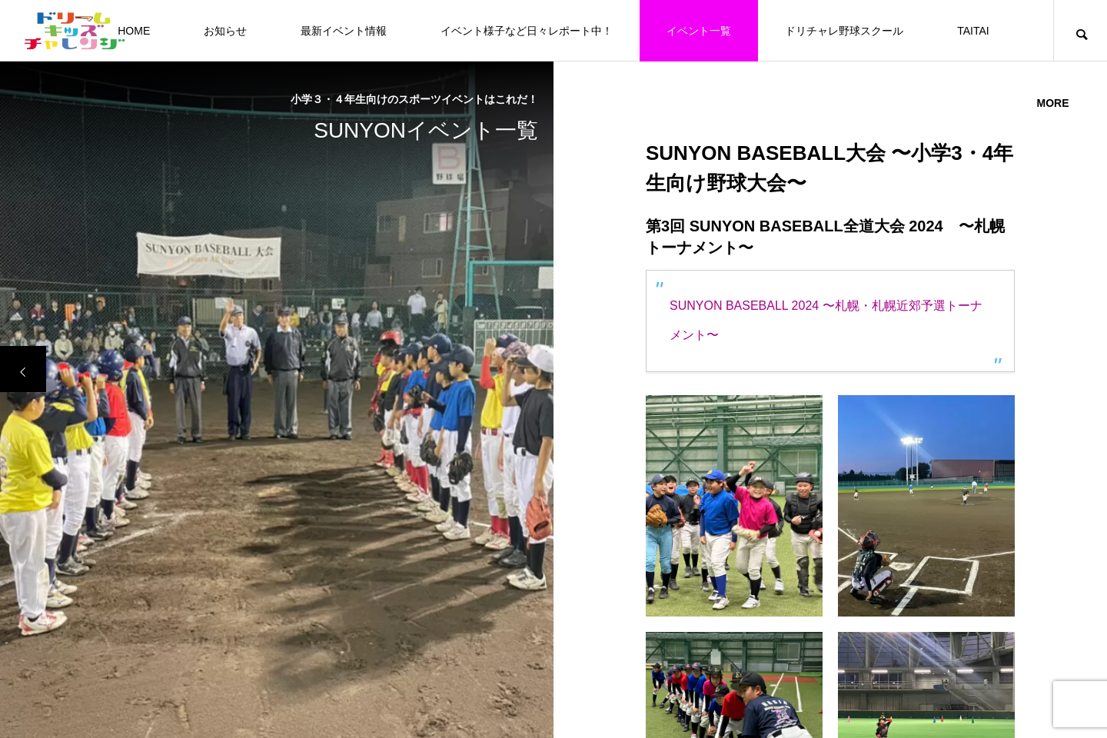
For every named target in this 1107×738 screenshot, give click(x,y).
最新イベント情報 (344, 31)
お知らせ (225, 31)
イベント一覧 (699, 31)
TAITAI (973, 31)
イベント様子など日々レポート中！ (526, 31)
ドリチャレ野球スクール (844, 31)
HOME (134, 31)
